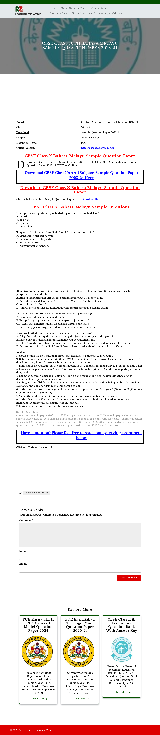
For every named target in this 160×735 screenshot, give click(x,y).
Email (23, 563)
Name (22, 551)
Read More (38, 698)
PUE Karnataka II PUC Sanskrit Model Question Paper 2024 (38, 625)
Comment (26, 520)
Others (116, 13)
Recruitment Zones (28, 14)
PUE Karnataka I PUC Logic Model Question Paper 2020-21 (80, 625)
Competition (98, 8)
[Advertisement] (80, 100)
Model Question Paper (74, 8)
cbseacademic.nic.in (37, 492)
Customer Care (58, 13)
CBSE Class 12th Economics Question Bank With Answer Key (121, 625)
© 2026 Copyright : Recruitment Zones (31, 730)
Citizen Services (80, 13)
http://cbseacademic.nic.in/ (98, 147)
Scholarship (101, 13)
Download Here (91, 199)
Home (53, 8)
